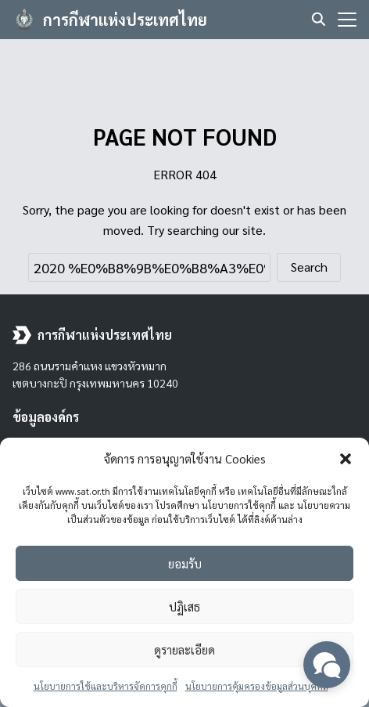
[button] (345, 459)
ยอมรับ (185, 563)
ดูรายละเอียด (184, 649)
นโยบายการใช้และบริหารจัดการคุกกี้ (105, 686)
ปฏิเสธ (184, 606)
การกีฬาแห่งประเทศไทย (125, 19)
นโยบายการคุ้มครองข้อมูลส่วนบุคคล (256, 686)
